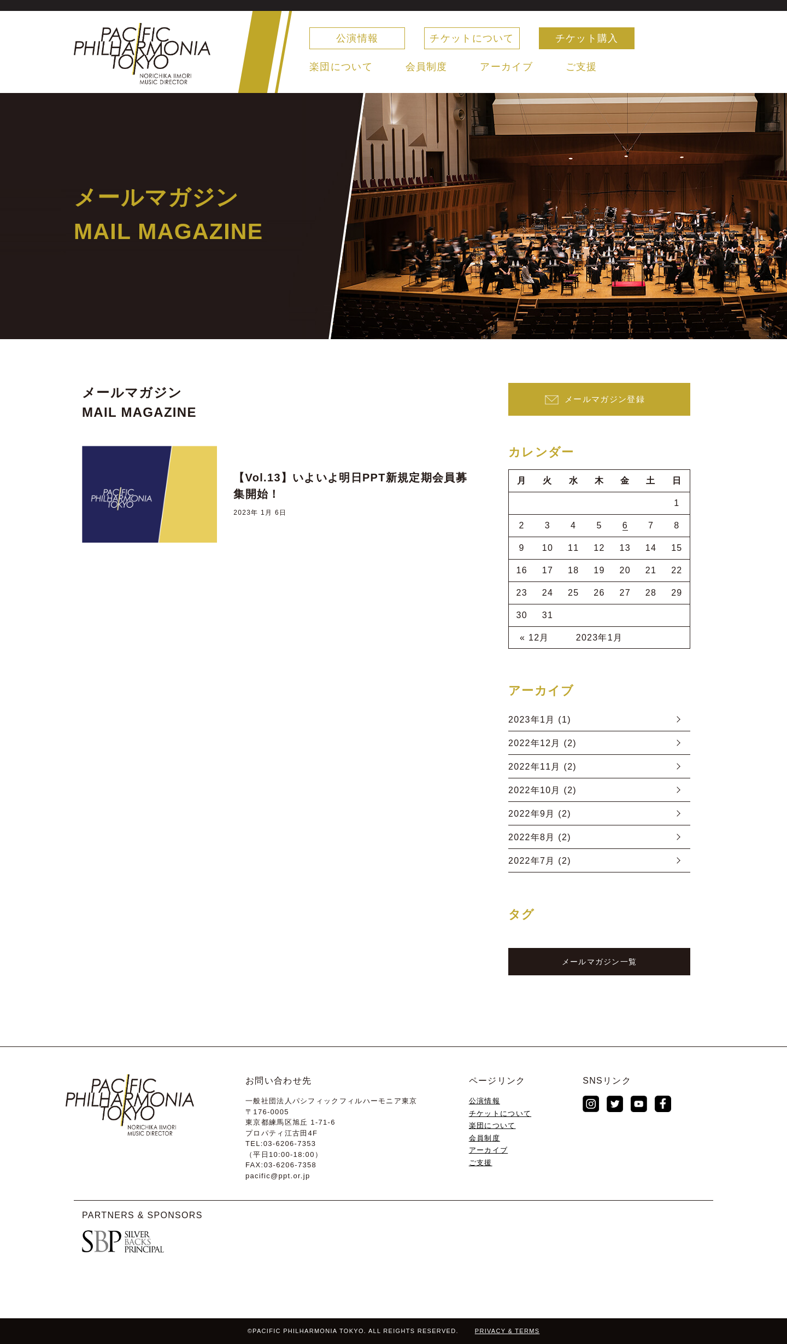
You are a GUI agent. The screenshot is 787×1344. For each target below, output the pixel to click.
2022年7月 (531, 860)
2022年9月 (531, 813)
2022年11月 (534, 766)
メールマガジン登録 (605, 399)
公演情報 (357, 38)
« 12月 (534, 637)
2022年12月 (534, 743)
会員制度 (427, 66)
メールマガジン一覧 (599, 961)
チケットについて (472, 38)
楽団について (341, 66)
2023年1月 (531, 719)
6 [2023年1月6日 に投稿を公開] (625, 525)
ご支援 (581, 66)
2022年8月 (531, 837)
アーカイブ (506, 66)
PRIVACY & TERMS (507, 1331)
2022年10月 (534, 790)
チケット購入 (587, 38)
